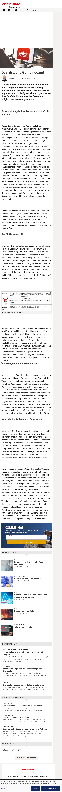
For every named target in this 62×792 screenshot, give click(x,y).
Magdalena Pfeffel (24, 567)
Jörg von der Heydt (24, 599)
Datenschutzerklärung (30, 776)
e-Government (8, 750)
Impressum (16, 776)
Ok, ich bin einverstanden (50, 788)
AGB (9, 776)
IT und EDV (17, 592)
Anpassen (4, 788)
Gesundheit (7, 666)
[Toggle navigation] (52, 6)
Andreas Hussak (18, 78)
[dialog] (31, 786)
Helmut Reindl (22, 613)
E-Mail (8, 535)
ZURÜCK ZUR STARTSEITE (26, 758)
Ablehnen (35, 788)
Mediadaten (44, 776)
